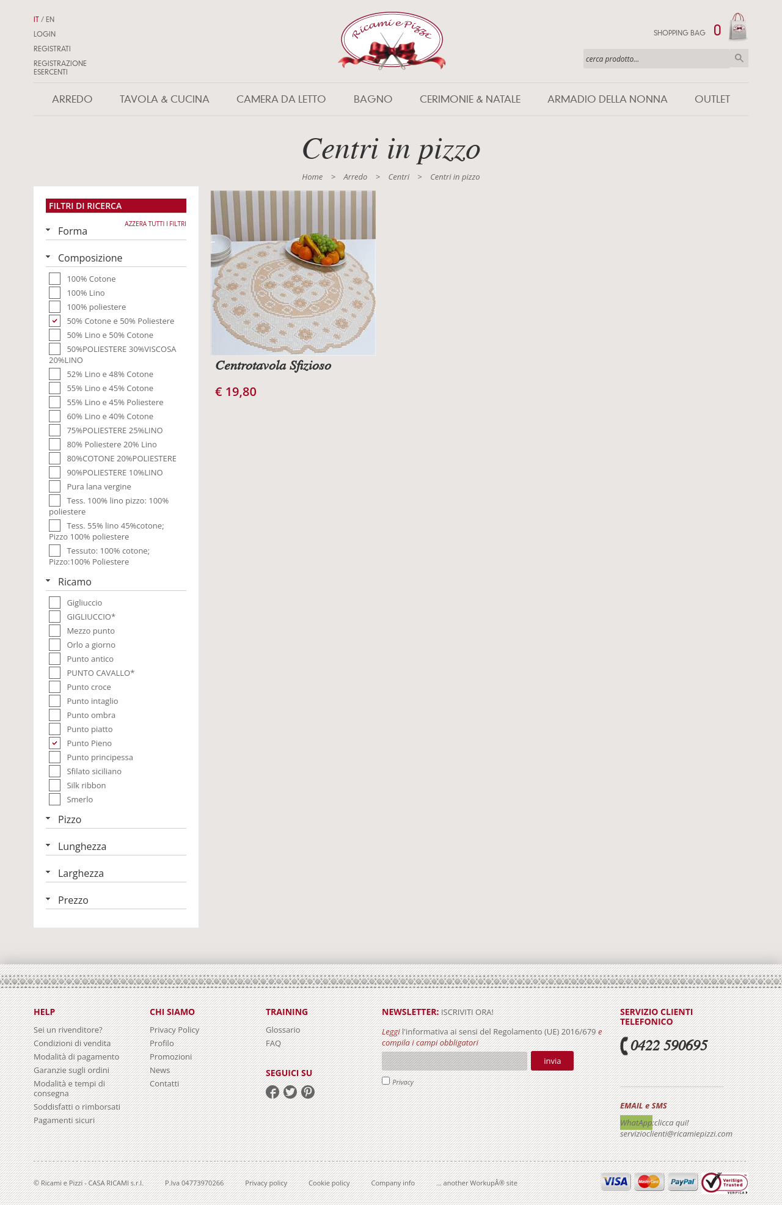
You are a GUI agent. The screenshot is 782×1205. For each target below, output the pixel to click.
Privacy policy (266, 1182)
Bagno (373, 99)
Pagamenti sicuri (64, 1120)
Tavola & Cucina (165, 99)
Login (45, 34)
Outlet (712, 99)
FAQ (273, 1043)
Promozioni (171, 1056)
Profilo (162, 1043)
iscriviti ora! (466, 1011)
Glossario (283, 1029)
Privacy (403, 1081)
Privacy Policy (174, 1029)
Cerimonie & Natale (470, 99)
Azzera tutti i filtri (155, 223)
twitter (290, 1092)
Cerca (739, 58)
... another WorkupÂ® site (476, 1182)
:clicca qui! (670, 1122)
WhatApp (636, 1122)
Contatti (164, 1083)
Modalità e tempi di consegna (69, 1088)
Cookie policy (329, 1182)
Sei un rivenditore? (68, 1029)
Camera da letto (281, 99)
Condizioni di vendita (72, 1043)
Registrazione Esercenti (60, 67)
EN (50, 19)
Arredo (72, 99)
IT (36, 19)
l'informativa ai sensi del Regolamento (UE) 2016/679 (499, 1031)
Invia (552, 1060)
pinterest (308, 1092)
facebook (272, 1092)
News (160, 1069)
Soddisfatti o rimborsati (77, 1106)
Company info (393, 1182)
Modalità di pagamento (76, 1056)
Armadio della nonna (607, 99)
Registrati (52, 49)
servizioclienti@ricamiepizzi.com (676, 1133)
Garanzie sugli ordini (71, 1069)
